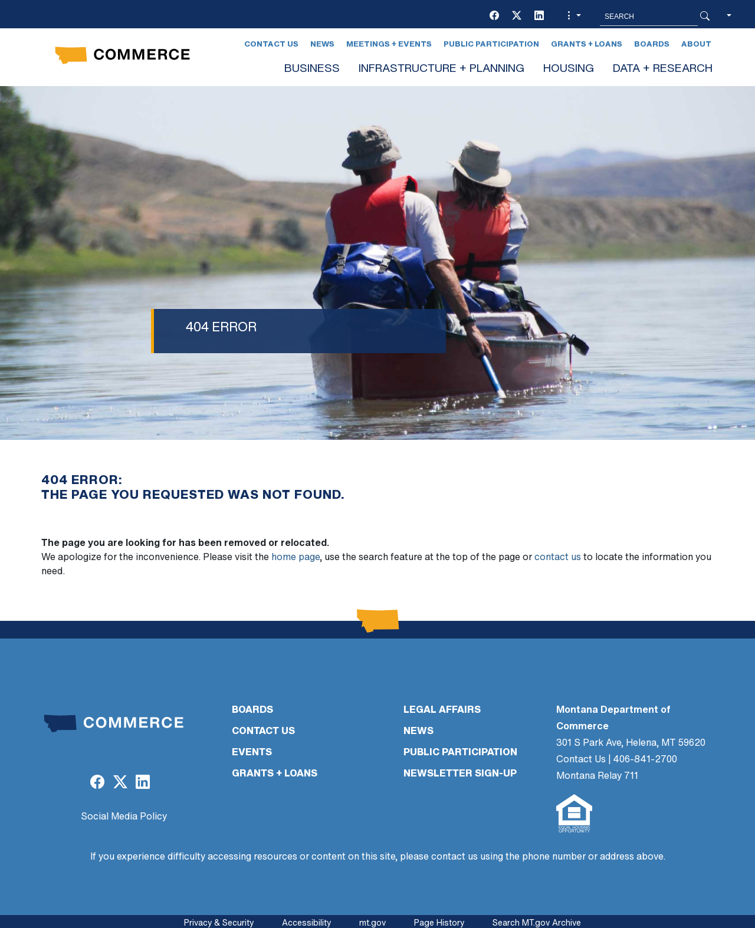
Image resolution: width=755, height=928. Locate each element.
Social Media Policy (124, 817)
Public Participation (491, 44)
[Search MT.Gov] (649, 16)
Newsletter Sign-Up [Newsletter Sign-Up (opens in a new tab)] (460, 774)
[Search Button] (705, 16)
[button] (572, 16)
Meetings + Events (389, 44)
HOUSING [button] (568, 69)
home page (295, 557)
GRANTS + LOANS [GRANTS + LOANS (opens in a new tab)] (274, 774)
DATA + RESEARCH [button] (663, 69)
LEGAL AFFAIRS (442, 710)
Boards (651, 44)
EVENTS (252, 753)
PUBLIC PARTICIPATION (460, 753)
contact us (557, 557)
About (696, 44)
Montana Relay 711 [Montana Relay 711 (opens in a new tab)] (597, 776)
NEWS (418, 731)
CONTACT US (263, 731)
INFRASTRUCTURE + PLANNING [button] (441, 69)
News (322, 44)
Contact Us (271, 44)
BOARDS (252, 710)
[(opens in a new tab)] (494, 16)
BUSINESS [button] (312, 69)
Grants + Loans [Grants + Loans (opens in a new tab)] (586, 44)
